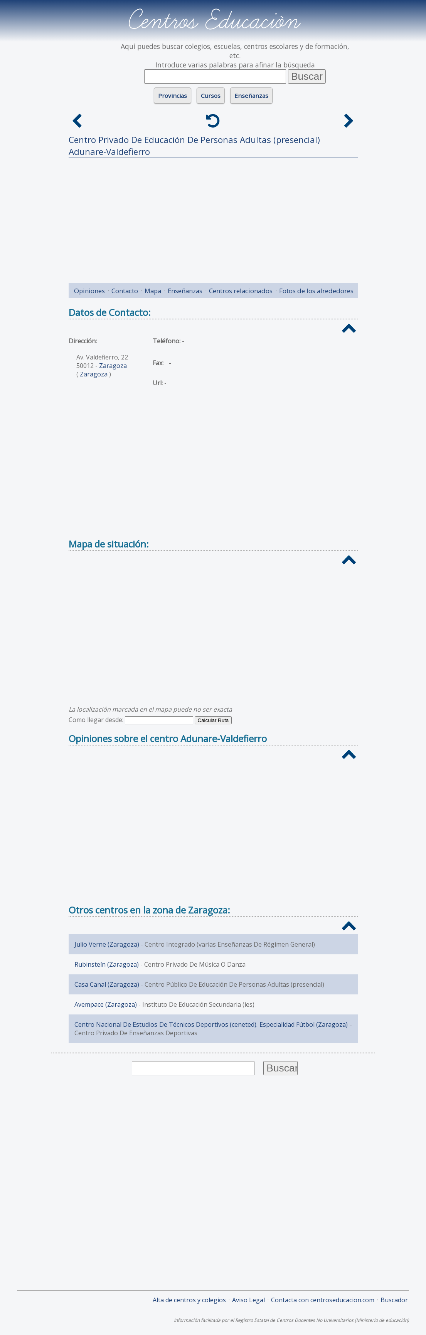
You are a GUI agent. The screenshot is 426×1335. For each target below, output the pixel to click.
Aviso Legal (248, 1300)
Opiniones (89, 290)
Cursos (211, 95)
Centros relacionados (241, 290)
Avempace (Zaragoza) (105, 1004)
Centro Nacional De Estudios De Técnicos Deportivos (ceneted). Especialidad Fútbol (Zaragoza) (211, 1024)
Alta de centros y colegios (189, 1300)
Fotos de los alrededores (316, 290)
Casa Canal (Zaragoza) (106, 984)
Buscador (394, 1300)
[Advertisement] (213, 218)
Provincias (172, 95)
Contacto (124, 290)
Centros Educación (213, 21)
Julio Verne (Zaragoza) (106, 944)
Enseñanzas (251, 95)
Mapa (153, 290)
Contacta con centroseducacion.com (322, 1300)
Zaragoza (113, 365)
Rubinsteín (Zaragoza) (106, 964)
